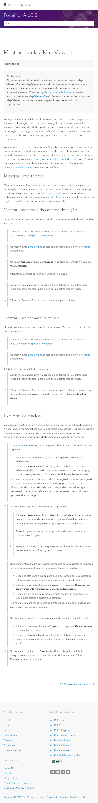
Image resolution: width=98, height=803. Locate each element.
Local (7, 720)
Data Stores (10, 735)
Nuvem (8, 740)
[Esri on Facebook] (57, 772)
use (37, 96)
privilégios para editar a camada (51, 158)
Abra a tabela (17, 445)
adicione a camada (79, 246)
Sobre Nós (9, 768)
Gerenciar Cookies (69, 797)
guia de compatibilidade (56, 92)
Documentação (12, 750)
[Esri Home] (56, 761)
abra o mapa (35, 246)
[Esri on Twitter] (52, 772)
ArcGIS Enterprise (19, 5)
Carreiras (9, 773)
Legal (82, 797)
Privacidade (52, 797)
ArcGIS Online (58, 720)
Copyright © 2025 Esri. (15, 797)
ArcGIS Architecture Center (65, 755)
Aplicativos (10, 745)
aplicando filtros (52, 196)
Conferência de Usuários (17, 783)
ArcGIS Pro (56, 725)
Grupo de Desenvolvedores (19, 787)
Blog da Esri (10, 778)
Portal (7, 725)
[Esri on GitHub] (63, 772)
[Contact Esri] (68, 772)
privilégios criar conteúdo (38, 235)
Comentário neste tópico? (79, 684)
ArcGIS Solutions (59, 745)
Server (7, 730)
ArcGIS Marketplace (61, 750)
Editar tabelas (23, 167)
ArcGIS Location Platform (64, 735)
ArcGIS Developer (60, 740)
